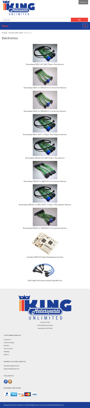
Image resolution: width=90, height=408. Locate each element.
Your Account (8, 348)
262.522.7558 (45, 322)
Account (83, 2)
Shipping (6, 351)
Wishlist (6, 345)
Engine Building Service (11, 369)
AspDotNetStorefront (57, 405)
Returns (6, 354)
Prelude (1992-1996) (16, 33)
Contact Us (7, 339)
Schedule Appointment (11, 366)
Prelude (4, 33)
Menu (5, 25)
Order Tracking (9, 342)
